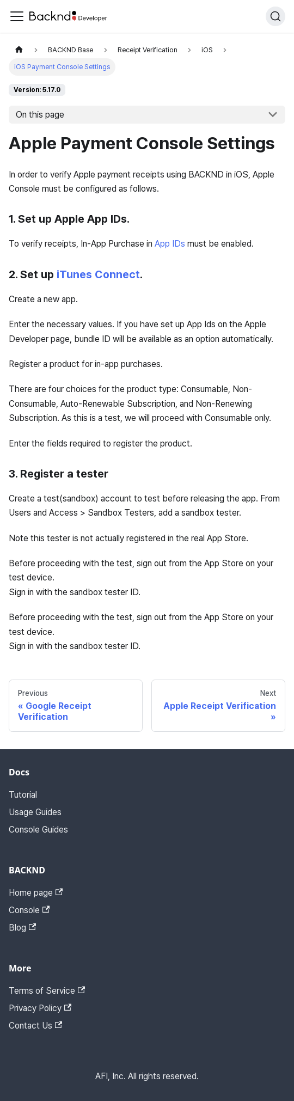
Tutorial (23, 795)
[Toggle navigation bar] (17, 16)
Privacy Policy (40, 1008)
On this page (40, 114)
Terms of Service (47, 991)
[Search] (275, 16)
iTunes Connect (98, 274)
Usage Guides (35, 812)
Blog (22, 927)
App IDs (170, 243)
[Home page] (19, 49)
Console (29, 910)
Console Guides (38, 829)
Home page (36, 893)
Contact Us (35, 1025)
